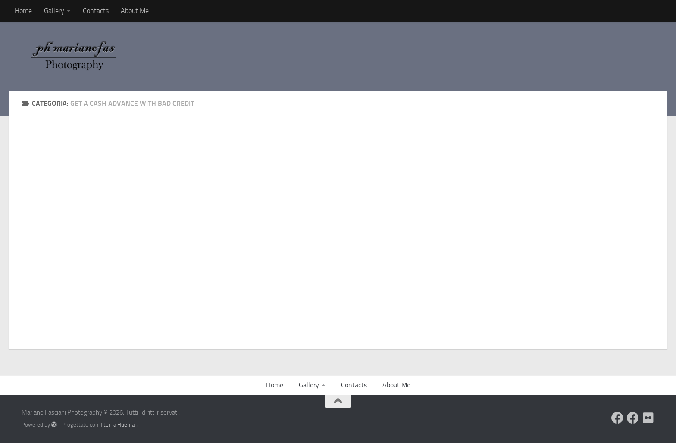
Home (23, 10)
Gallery (54, 10)
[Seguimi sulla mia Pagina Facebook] (633, 418)
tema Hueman (120, 424)
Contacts (96, 10)
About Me (135, 10)
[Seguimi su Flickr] (648, 418)
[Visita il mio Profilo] (617, 418)
